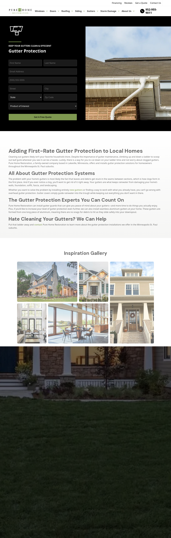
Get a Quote (141, 2)
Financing (117, 2)
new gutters (76, 192)
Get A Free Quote (43, 117)
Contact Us (155, 2)
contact (38, 227)
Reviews (128, 2)
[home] (20, 11)
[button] (41, 11)
